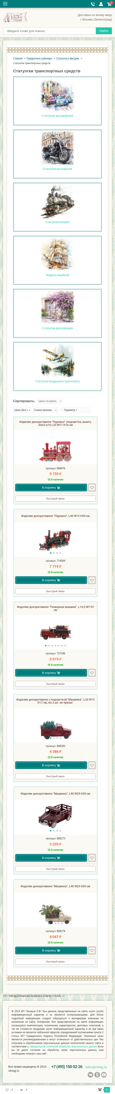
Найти (104, 31)
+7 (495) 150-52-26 (66, 1066)
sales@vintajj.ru (96, 1067)
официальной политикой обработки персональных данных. (64, 1046)
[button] (49, 460)
